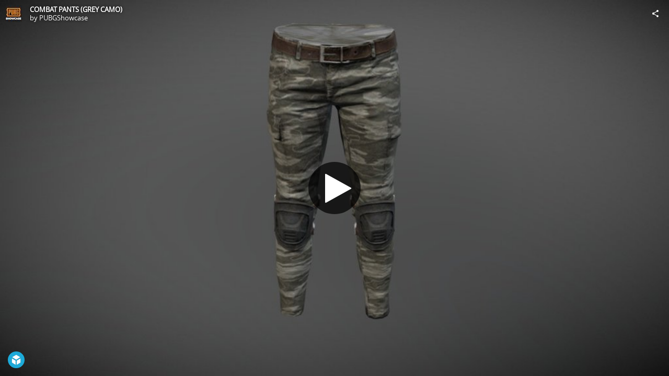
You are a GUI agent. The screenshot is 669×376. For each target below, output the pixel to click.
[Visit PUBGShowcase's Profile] (13, 13)
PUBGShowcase (63, 17)
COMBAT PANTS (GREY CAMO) (76, 9)
